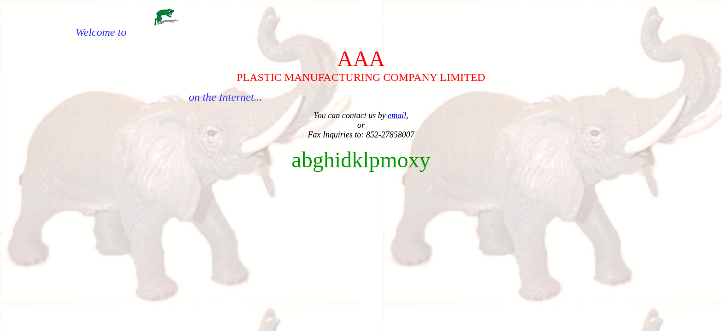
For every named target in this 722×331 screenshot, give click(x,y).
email (397, 115)
